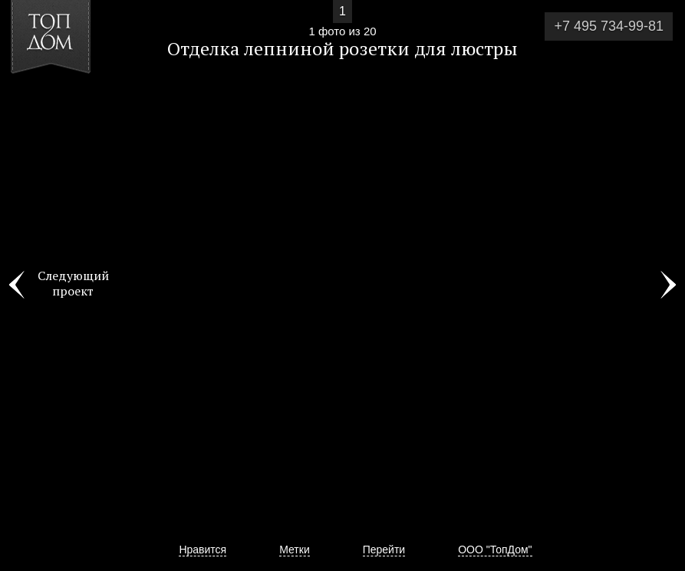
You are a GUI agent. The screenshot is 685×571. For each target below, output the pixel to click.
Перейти (384, 549)
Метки (294, 549)
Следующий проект (73, 283)
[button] (67, 100)
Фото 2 (668, 285)
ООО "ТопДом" (495, 549)
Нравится (202, 549)
